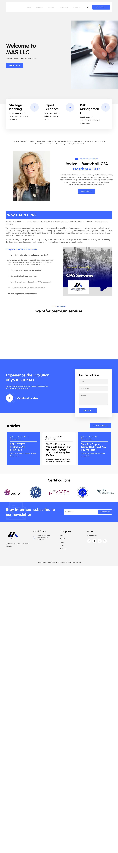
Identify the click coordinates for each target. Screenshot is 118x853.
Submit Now (88, 410)
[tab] (32, 255)
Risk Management (89, 109)
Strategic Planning (16, 107)
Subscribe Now (105, 512)
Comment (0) (15, 439)
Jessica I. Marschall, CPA (18, 437)
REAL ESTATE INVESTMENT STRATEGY (17, 447)
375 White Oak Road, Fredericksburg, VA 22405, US (43, 537)
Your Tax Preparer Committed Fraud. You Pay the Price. (93, 447)
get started (101, 7)
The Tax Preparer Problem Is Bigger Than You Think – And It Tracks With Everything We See (58, 450)
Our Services (63, 7)
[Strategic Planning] (34, 107)
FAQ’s (62, 545)
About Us (39, 7)
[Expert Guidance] (70, 107)
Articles (51, 7)
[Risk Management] (105, 107)
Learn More (86, 191)
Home (29, 7)
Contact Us (14, 65)
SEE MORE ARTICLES (100, 425)
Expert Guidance (51, 107)
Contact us (77, 7)
